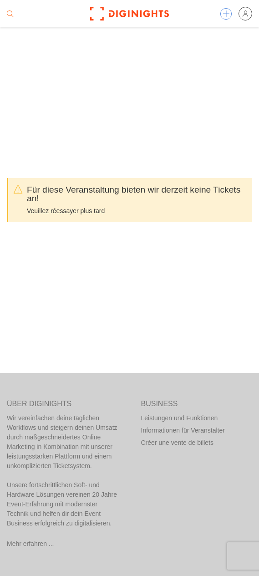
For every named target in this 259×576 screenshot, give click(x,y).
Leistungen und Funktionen (179, 418)
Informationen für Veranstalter (183, 430)
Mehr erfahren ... (30, 543)
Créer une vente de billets (177, 442)
